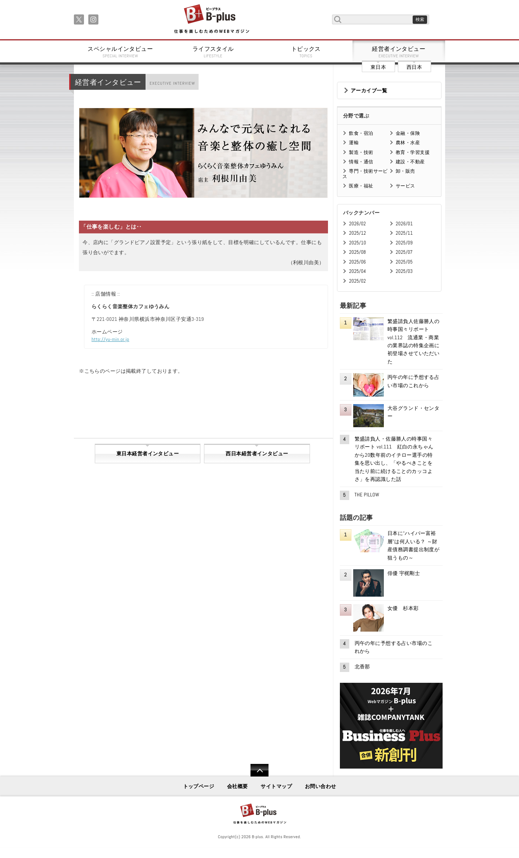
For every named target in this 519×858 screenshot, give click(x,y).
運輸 (354, 143)
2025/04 (357, 271)
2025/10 (357, 243)
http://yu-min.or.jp (110, 339)
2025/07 (404, 252)
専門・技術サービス (364, 173)
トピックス (306, 52)
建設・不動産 (410, 162)
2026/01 (404, 224)
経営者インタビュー (398, 52)
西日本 (414, 67)
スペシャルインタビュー (120, 52)
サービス (405, 186)
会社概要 (237, 786)
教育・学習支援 (413, 152)
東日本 (378, 67)
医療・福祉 (361, 186)
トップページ (198, 786)
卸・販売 (405, 171)
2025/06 (357, 262)
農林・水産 (408, 143)
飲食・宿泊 (361, 133)
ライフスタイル (213, 52)
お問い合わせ (320, 786)
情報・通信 (361, 162)
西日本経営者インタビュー (257, 453)
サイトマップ (276, 786)
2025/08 (357, 252)
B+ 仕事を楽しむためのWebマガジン (211, 19)
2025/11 (404, 233)
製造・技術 (361, 152)
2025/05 (404, 262)
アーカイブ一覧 (369, 90)
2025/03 (404, 271)
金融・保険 (408, 133)
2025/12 (357, 233)
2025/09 (404, 243)
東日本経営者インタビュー (147, 453)
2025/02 (357, 281)
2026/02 (357, 224)
